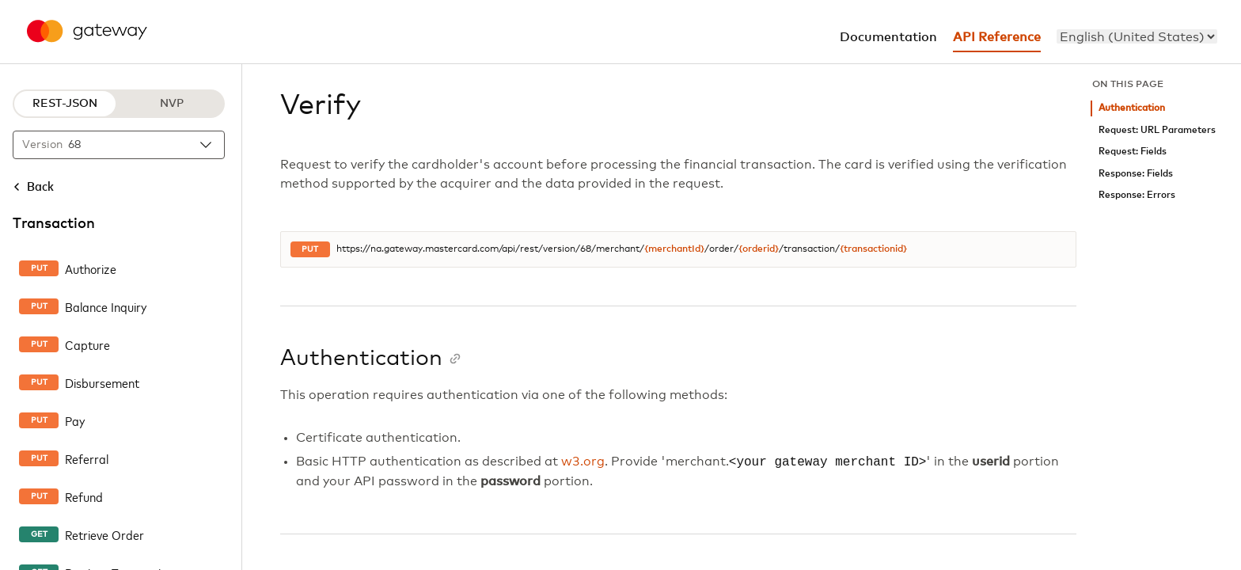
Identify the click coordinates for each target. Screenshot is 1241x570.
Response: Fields (1136, 174)
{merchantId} (674, 249)
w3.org (583, 462)
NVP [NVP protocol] (172, 103)
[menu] (1137, 36)
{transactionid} (873, 249)
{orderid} (758, 249)
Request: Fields (1133, 151)
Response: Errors (1137, 195)
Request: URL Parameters (1157, 130)
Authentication (1132, 108)
